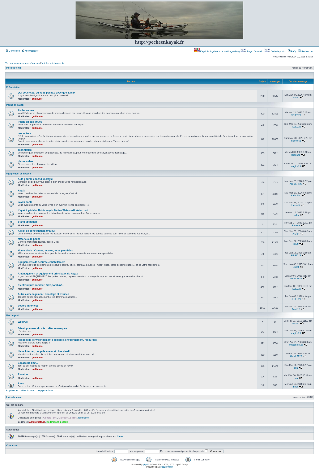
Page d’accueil (251, 51)
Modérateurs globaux (57, 422)
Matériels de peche (29, 239)
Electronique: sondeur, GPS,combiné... (41, 285)
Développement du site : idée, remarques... (43, 328)
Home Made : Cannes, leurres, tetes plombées (45, 250)
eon (296, 368)
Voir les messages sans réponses (22, 63)
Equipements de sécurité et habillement (41, 262)
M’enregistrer (30, 50)
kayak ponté (25, 202)
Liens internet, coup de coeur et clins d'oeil (43, 351)
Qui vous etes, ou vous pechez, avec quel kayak (46, 92)
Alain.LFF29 (296, 184)
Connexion (13, 50)
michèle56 (295, 140)
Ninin (120, 436)
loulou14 (296, 205)
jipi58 (296, 244)
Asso (21, 383)
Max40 (295, 323)
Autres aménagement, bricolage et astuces (43, 294)
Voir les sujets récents (53, 63)
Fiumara (296, 225)
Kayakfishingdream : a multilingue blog (217, 51)
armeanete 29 (296, 344)
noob (295, 386)
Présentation (13, 87)
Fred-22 (296, 309)
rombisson (83, 417)
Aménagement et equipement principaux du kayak (48, 273)
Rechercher (305, 51)
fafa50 (296, 97)
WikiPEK (23, 321)
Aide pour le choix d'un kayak (35, 179)
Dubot (296, 267)
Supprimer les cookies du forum (20, 390)
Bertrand (295, 154)
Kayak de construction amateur (36, 230)
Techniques (25, 149)
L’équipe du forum (45, 390)
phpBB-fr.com (167, 467)
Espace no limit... (28, 362)
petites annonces (28, 305)
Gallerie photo (275, 51)
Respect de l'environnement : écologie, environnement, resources (57, 339)
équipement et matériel (18, 173)
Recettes (23, 374)
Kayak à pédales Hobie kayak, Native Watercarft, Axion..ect (53, 210)
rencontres (24, 133)
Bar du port (12, 315)
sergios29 (296, 166)
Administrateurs (37, 422)
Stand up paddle (27, 221)
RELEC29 (296, 115)
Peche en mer (26, 110)
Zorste (296, 234)
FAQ (292, 51)
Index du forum (13, 68)
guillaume (37, 99)
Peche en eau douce (30, 121)
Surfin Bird (295, 195)
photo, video (25, 161)
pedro (296, 215)
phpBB (146, 464)
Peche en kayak (15, 105)
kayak (21, 190)
